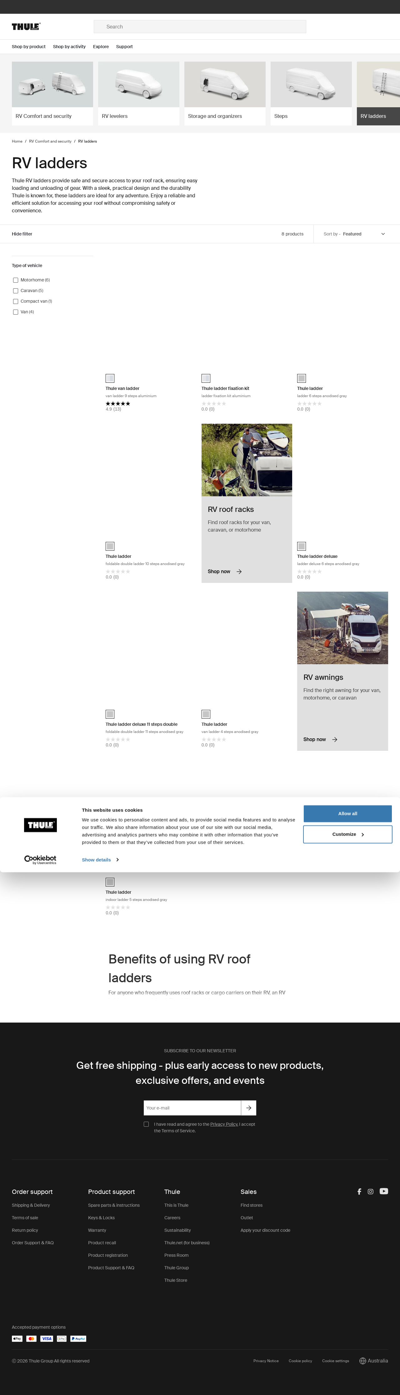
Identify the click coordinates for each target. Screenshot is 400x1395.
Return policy (25, 1230)
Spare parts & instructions (114, 1205)
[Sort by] (364, 234)
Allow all (348, 1336)
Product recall (102, 1243)
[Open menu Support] (128, 47)
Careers (172, 1218)
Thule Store (175, 1280)
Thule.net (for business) (186, 1243)
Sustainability (177, 1230)
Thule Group (176, 1268)
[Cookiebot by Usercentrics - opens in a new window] (40, 1382)
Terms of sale (25, 1218)
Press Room (176, 1255)
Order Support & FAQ (33, 1243)
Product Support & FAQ (111, 1268)
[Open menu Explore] (104, 47)
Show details (96, 1382)
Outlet (247, 1218)
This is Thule (176, 1205)
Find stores (251, 1205)
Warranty (97, 1230)
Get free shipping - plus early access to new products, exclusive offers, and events (200, 1073)
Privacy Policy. (224, 1124)
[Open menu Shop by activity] (73, 47)
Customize (348, 1357)
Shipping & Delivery (31, 1205)
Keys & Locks (101, 1218)
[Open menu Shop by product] (32, 47)
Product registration (108, 1255)
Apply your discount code (265, 1230)
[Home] (53, 26)
